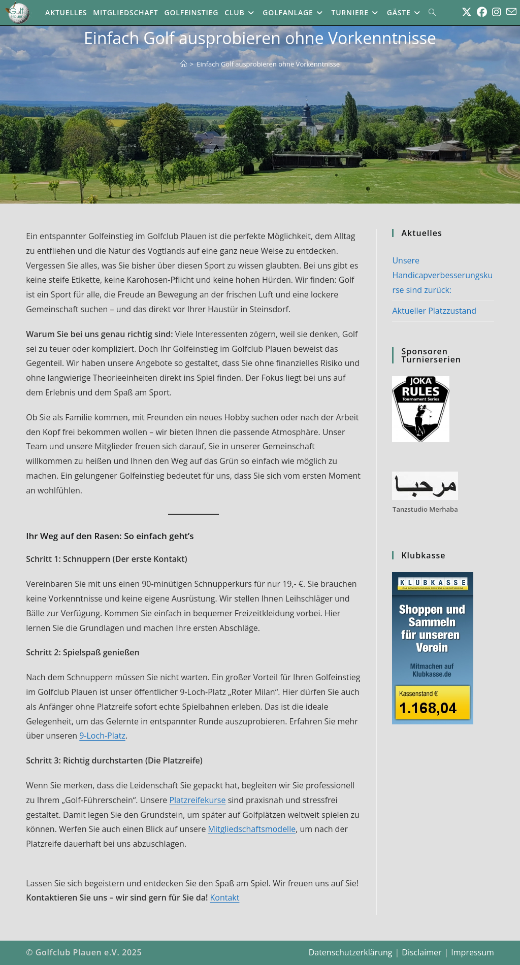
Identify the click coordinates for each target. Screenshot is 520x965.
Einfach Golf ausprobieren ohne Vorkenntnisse (268, 64)
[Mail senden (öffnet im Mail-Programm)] (511, 11)
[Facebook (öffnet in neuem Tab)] (482, 12)
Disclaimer (421, 952)
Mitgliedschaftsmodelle (252, 829)
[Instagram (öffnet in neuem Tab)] (497, 12)
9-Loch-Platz (102, 735)
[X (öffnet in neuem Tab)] (466, 12)
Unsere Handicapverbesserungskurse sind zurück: (442, 275)
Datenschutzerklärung (351, 952)
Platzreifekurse (197, 800)
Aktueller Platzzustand (434, 310)
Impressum (472, 952)
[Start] (183, 64)
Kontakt (225, 897)
